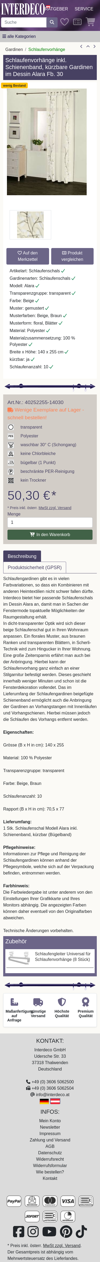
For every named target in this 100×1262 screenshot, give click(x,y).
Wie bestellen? (50, 1172)
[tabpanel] (50, 754)
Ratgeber (56, 9)
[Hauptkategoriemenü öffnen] (19, 36)
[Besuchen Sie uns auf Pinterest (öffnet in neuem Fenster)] (67, 1235)
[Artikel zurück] (81, 46)
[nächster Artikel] (94, 46)
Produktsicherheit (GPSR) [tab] (35, 567)
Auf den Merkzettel (28, 256)
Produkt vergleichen (72, 256)
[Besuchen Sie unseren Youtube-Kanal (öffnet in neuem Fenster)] (50, 1235)
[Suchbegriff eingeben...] (24, 22)
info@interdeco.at (53, 1094)
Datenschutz (50, 1153)
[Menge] (50, 522)
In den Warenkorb (50, 534)
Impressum (50, 1133)
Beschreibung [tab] (22, 556)
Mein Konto (50, 1121)
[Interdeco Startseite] (23, 8)
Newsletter (50, 1127)
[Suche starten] (52, 22)
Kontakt (50, 1178)
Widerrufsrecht (50, 1159)
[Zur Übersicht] (88, 46)
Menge (14, 514)
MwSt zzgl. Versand (55, 508)
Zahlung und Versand (50, 1140)
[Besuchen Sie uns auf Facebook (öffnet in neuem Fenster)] (19, 1235)
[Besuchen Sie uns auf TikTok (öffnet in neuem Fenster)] (81, 1235)
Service (84, 9)
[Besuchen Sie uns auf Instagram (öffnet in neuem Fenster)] (33, 1235)
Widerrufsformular (50, 1165)
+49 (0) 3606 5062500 (53, 1082)
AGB (50, 1146)
